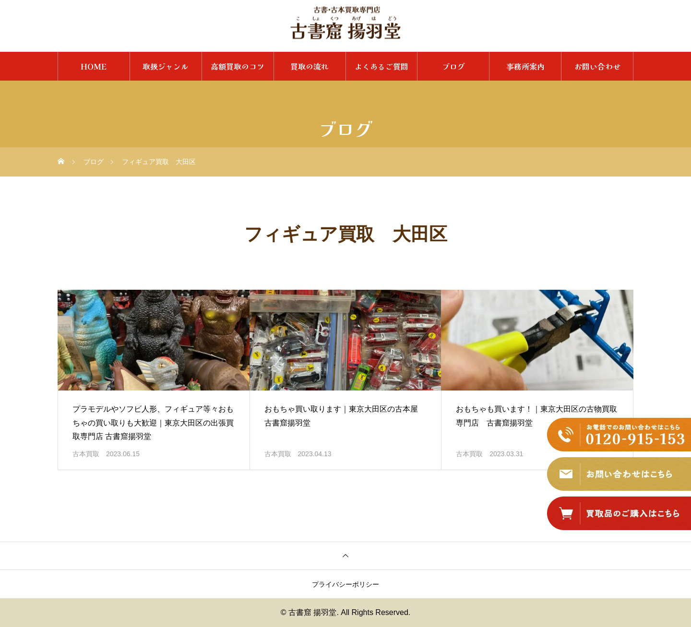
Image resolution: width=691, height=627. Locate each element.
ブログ (453, 66)
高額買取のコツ (237, 66)
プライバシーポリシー (345, 584)
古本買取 (85, 454)
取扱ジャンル (166, 66)
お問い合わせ (597, 66)
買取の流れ (309, 66)
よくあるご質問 (381, 66)
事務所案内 (525, 66)
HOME (94, 66)
